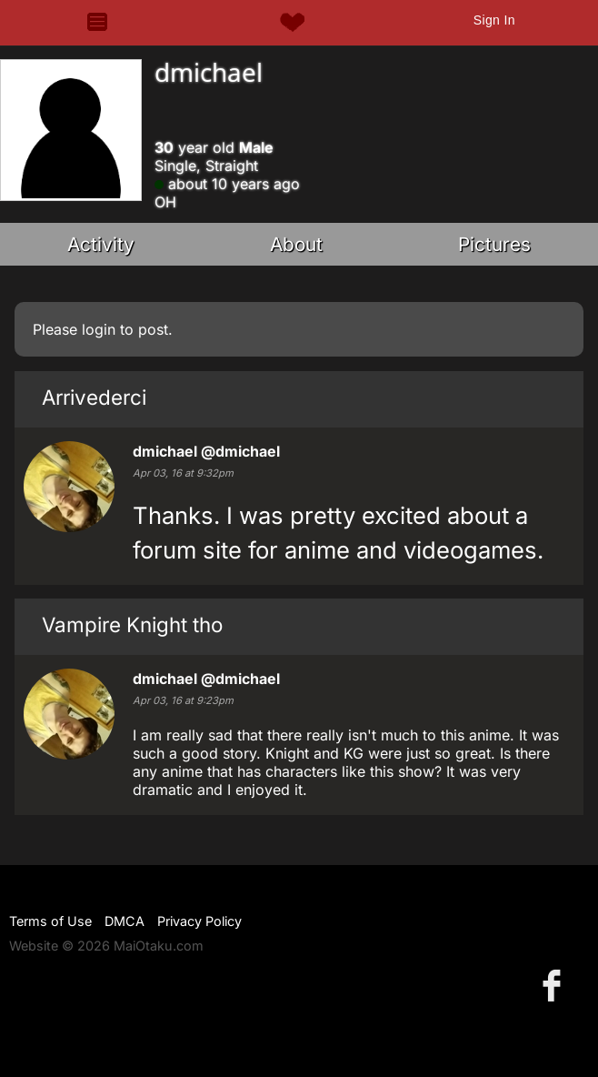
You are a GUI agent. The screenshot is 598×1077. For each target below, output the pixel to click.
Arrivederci (94, 397)
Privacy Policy (199, 921)
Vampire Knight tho (132, 624)
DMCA (125, 921)
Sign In (494, 20)
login (98, 329)
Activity (101, 244)
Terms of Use (50, 921)
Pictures (494, 244)
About (296, 244)
